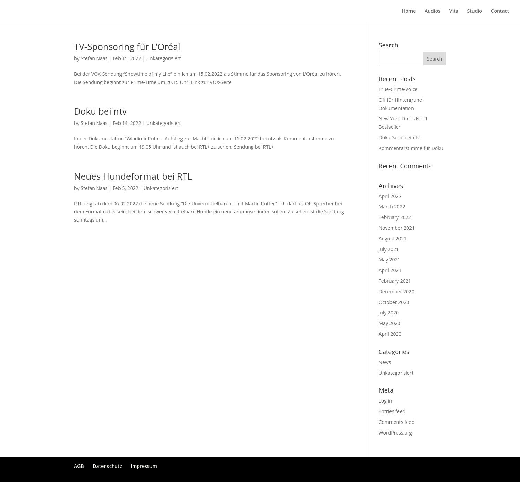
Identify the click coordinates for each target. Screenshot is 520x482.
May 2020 (390, 323)
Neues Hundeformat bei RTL (133, 176)
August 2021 (393, 238)
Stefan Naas (94, 58)
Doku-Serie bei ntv (399, 137)
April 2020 (390, 334)
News (385, 362)
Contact (500, 11)
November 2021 (397, 228)
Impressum (144, 466)
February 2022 (395, 217)
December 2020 (396, 291)
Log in (385, 400)
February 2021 (395, 281)
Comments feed (397, 422)
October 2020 (394, 302)
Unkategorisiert (163, 58)
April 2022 (390, 196)
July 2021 (389, 249)
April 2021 (390, 270)
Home (409, 11)
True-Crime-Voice (398, 89)
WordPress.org (395, 432)
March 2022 (392, 206)
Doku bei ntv (100, 111)
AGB (79, 466)
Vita (453, 11)
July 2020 (389, 312)
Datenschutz (107, 466)
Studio (474, 11)
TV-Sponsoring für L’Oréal (127, 46)
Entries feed (392, 411)
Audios (432, 11)
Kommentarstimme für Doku (411, 148)
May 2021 (390, 259)
